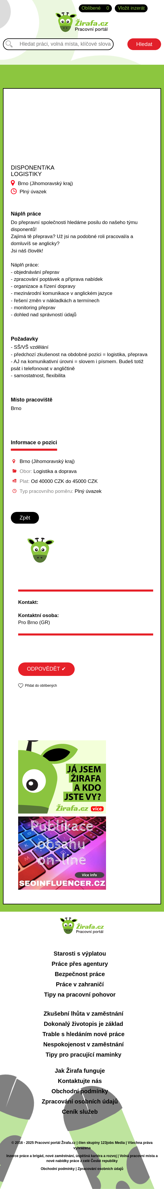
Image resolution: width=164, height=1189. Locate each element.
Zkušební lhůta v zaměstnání (83, 1013)
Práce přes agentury (80, 964)
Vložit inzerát (131, 8)
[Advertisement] (46, 132)
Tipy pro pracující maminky (84, 1054)
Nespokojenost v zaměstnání (83, 1044)
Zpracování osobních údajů (80, 1101)
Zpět (25, 518)
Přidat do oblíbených (41, 686)
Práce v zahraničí (80, 984)
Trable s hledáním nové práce (83, 1034)
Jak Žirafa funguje (80, 1070)
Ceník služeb (80, 1111)
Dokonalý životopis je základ (83, 1024)
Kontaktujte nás (80, 1081)
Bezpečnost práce (80, 974)
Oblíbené (95, 8)
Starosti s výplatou (80, 953)
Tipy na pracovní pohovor (79, 994)
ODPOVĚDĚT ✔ (46, 669)
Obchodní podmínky (80, 1091)
